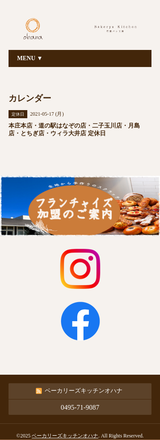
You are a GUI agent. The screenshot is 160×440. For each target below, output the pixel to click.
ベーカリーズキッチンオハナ (65, 436)
